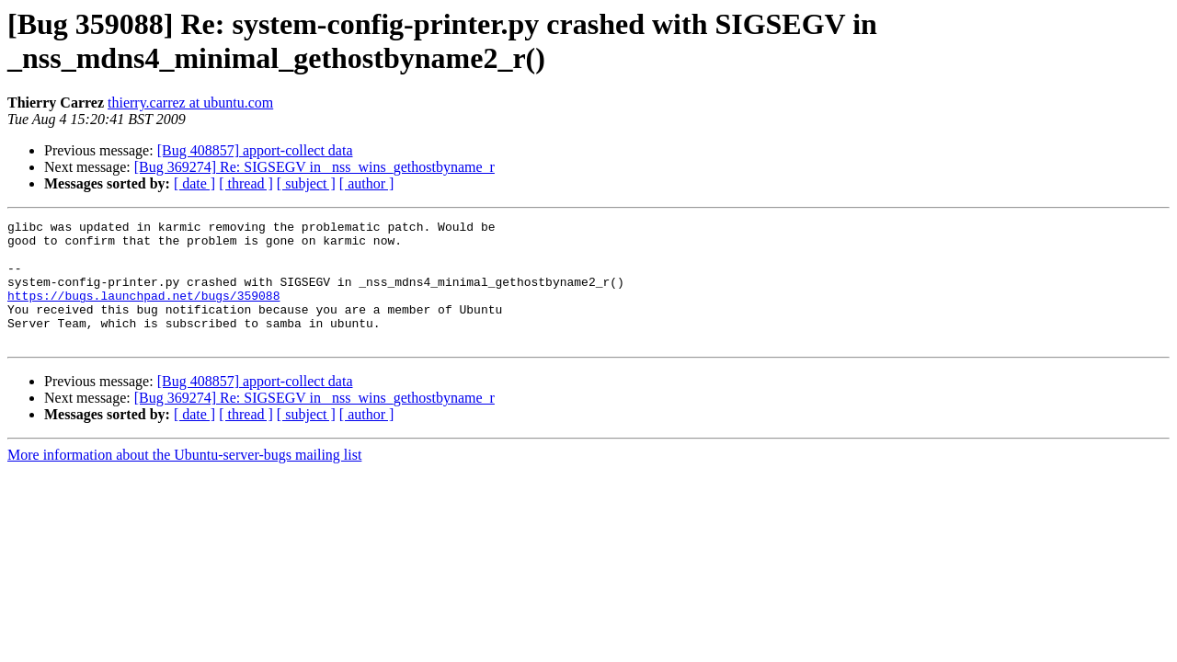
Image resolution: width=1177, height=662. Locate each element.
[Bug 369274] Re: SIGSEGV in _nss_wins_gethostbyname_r (314, 167)
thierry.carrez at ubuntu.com (190, 102)
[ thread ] (246, 183)
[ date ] (194, 183)
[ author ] (366, 183)
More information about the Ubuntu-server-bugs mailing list (184, 479)
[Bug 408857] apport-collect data (255, 150)
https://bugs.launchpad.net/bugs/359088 (143, 311)
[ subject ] (306, 183)
